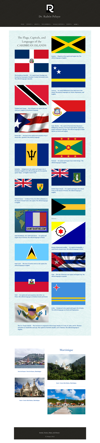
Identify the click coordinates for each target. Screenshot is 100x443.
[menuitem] (19, 24)
